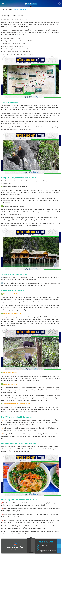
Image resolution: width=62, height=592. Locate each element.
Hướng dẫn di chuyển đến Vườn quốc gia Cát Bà (17, 41)
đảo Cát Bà (4, 212)
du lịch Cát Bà (43, 109)
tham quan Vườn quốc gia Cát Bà (16, 503)
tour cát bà (23, 531)
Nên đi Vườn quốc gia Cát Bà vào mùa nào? (16, 49)
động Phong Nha (43, 390)
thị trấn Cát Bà (15, 107)
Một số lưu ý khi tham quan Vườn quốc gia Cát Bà (18, 54)
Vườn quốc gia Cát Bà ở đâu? (12, 38)
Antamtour (11, 24)
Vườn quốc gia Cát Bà (49, 24)
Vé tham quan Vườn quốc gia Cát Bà (14, 43)
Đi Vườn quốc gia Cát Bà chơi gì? (13, 46)
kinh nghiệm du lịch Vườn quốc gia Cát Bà (26, 526)
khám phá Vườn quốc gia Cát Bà (13, 129)
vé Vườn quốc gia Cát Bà (16, 277)
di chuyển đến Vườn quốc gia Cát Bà (15, 32)
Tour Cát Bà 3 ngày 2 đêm (19, 127)
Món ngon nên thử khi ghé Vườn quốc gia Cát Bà (17, 51)
